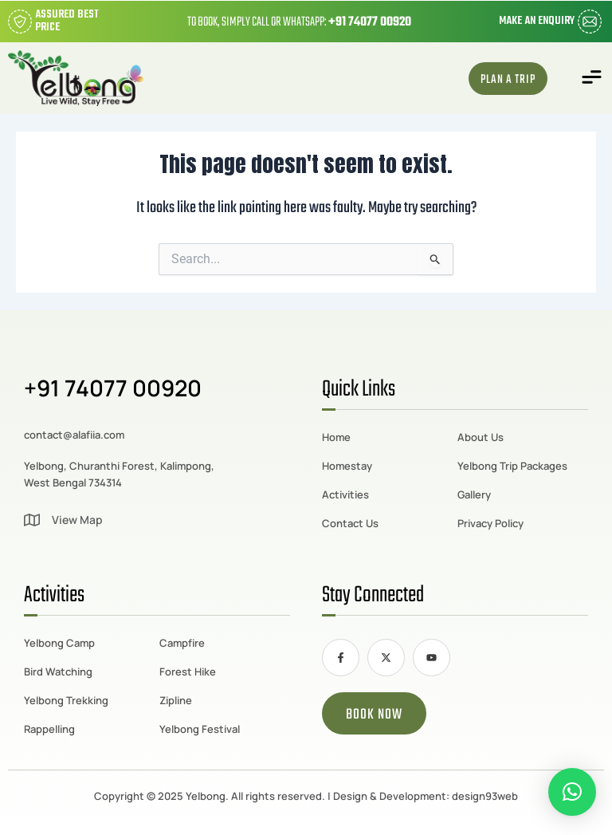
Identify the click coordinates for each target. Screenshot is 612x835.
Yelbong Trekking (66, 700)
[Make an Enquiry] (590, 21)
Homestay (347, 466)
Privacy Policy (490, 523)
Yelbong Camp (59, 643)
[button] (592, 78)
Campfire (182, 643)
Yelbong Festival (199, 729)
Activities (345, 494)
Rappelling (49, 729)
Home (336, 437)
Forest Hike (187, 671)
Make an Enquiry (537, 21)
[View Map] (32, 520)
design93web (485, 796)
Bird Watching (58, 671)
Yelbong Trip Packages (512, 466)
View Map (77, 519)
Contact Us (350, 523)
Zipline (175, 700)
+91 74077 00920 (369, 22)
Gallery (474, 494)
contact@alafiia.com (74, 434)
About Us (480, 437)
